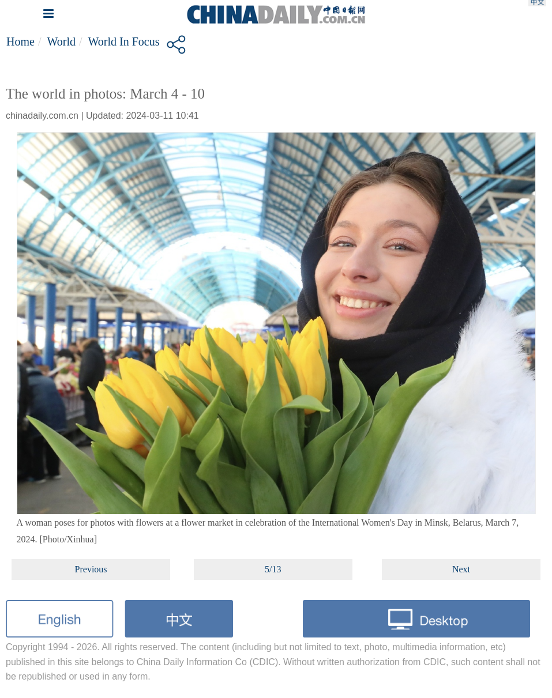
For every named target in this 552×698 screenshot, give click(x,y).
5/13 (273, 569)
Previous (91, 569)
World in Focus (124, 41)
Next (461, 569)
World (61, 41)
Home (20, 41)
